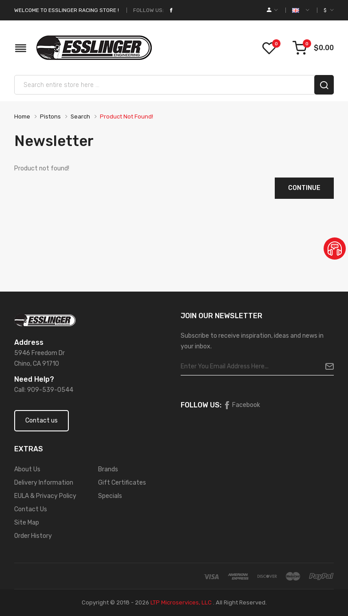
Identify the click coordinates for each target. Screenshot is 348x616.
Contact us (41, 420)
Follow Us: (148, 10)
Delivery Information (43, 482)
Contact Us (30, 509)
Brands (108, 469)
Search (80, 116)
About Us (27, 469)
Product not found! (126, 116)
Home (22, 116)
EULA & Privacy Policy (45, 496)
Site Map (26, 522)
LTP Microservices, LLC (181, 602)
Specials (110, 496)
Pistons (50, 116)
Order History (33, 536)
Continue (304, 188)
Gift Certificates (122, 482)
